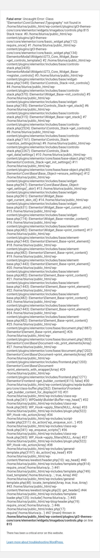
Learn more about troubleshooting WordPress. (35, 542)
